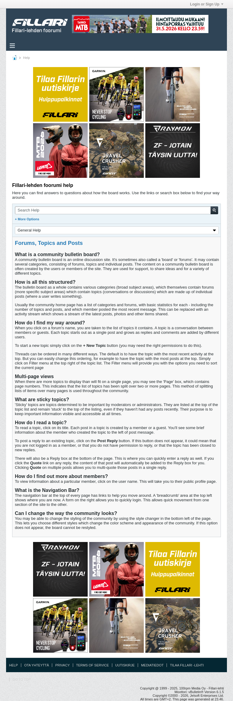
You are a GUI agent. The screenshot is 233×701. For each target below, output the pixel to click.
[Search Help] (116, 210)
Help (13, 665)
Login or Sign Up (206, 4)
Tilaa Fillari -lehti (187, 665)
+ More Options (27, 219)
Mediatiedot (152, 665)
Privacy (62, 665)
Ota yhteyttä (36, 665)
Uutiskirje (125, 665)
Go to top (21, 679)
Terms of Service (92, 665)
